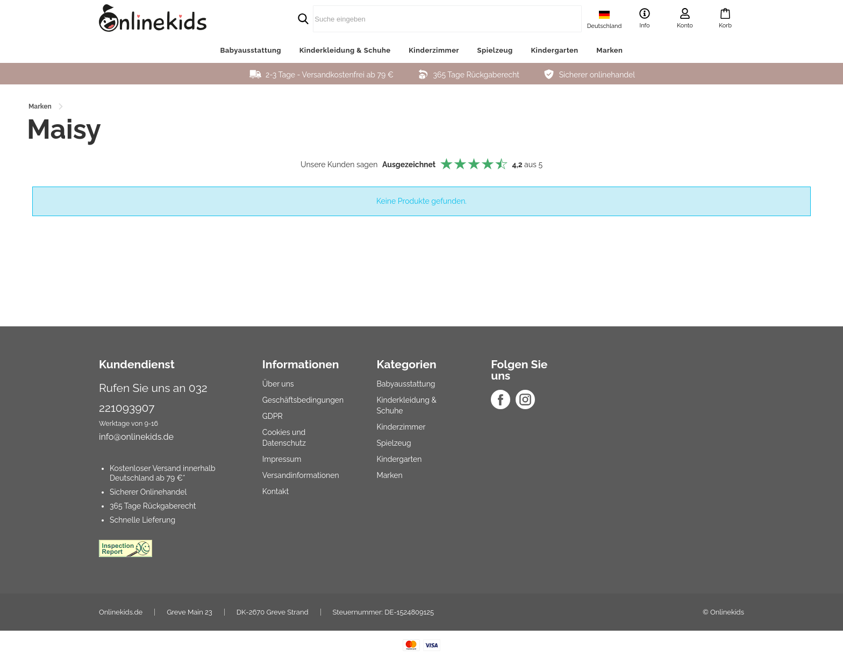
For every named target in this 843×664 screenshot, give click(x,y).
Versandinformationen (300, 475)
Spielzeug (495, 50)
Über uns (278, 384)
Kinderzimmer (434, 50)
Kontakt (275, 491)
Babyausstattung (251, 50)
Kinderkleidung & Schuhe (345, 50)
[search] (421, 18)
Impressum (282, 459)
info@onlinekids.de (136, 437)
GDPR (272, 416)
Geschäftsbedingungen (303, 400)
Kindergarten (554, 50)
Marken (609, 50)
